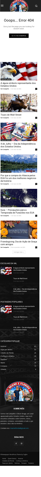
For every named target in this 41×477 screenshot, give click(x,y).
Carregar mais (19, 252)
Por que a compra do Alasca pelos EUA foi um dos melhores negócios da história (18, 178)
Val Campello (5, 89)
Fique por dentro (6, 79)
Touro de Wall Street (11, 114)
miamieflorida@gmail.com (19, 428)
